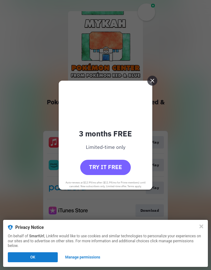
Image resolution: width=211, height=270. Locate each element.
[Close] (201, 226)
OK (32, 257)
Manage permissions (83, 257)
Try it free (105, 167)
